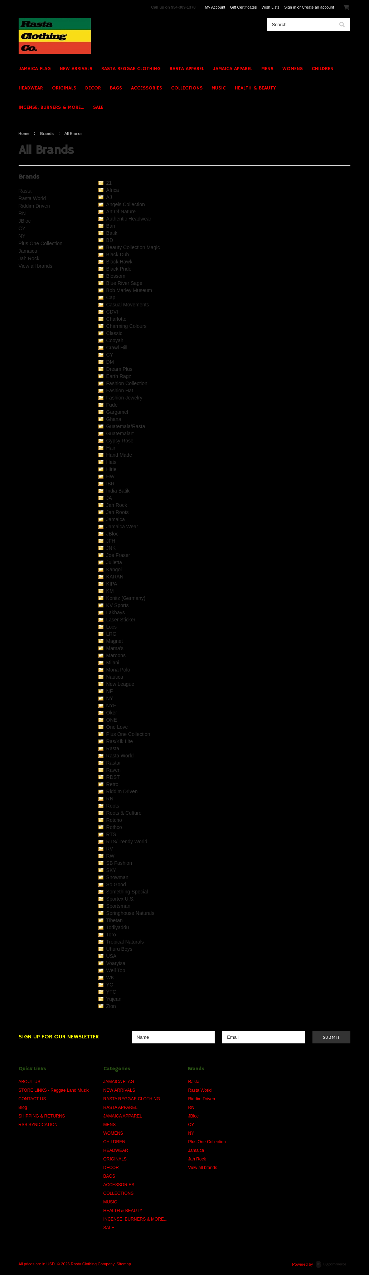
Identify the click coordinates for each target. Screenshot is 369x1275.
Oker (111, 713)
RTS (111, 834)
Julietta (114, 562)
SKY (111, 870)
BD (109, 240)
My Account (215, 7)
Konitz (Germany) (126, 598)
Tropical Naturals (125, 942)
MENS (267, 69)
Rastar (113, 763)
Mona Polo (118, 670)
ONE (111, 720)
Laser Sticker (121, 619)
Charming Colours (126, 326)
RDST (113, 777)
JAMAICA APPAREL (232, 69)
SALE (98, 107)
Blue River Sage (124, 283)
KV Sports (117, 605)
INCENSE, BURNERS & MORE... (51, 107)
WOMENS (292, 69)
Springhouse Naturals (130, 913)
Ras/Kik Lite (119, 741)
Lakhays (115, 612)
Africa (112, 190)
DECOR (93, 88)
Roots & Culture (124, 813)
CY (22, 228)
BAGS (116, 88)
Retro (112, 784)
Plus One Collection (41, 243)
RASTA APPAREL (187, 69)
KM (110, 591)
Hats (111, 462)
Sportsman (118, 906)
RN (22, 213)
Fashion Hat (119, 390)
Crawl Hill (116, 347)
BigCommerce (333, 1265)
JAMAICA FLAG (35, 69)
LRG (111, 634)
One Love (117, 727)
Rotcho (114, 820)
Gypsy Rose (119, 440)
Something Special (127, 892)
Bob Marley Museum (129, 290)
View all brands (36, 266)
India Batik (118, 491)
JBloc (25, 221)
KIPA (111, 584)
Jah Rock (29, 258)
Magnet (114, 641)
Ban (110, 226)
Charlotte (116, 319)
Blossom (116, 276)
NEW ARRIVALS (76, 69)
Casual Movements (127, 304)
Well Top (115, 970)
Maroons (116, 655)
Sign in (290, 7)
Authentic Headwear (128, 219)
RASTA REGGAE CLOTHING (131, 69)
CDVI (112, 312)
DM (110, 362)
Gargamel (117, 412)
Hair (111, 448)
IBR (110, 483)
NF (109, 691)
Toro (111, 934)
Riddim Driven (34, 206)
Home (24, 133)
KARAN (114, 577)
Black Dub (117, 254)
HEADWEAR (31, 88)
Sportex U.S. (120, 899)
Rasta (25, 191)
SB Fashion (119, 863)
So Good (116, 884)
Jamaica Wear (122, 526)
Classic (114, 333)
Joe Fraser (118, 555)
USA (111, 956)
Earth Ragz (118, 376)
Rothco (114, 827)
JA (109, 498)
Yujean (114, 999)
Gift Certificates (243, 7)
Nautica (114, 677)
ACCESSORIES (146, 88)
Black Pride (119, 269)
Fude (112, 405)
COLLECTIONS (187, 88)
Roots (113, 806)
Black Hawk (119, 262)
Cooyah (114, 340)
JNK (111, 548)
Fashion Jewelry (124, 398)
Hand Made (119, 455)
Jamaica (28, 251)
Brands (47, 133)
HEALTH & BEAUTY (255, 88)
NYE (111, 705)
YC (109, 985)
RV (109, 849)
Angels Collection (125, 204)
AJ (109, 197)
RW (110, 856)
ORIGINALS (64, 88)
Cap (111, 297)
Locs (111, 627)
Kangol (114, 569)
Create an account (318, 7)
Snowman (117, 877)
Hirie (111, 469)
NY (22, 236)
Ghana (113, 419)
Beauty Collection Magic (133, 247)
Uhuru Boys (119, 949)
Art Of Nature (121, 211)
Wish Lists (271, 7)
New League (120, 684)
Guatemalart (120, 433)
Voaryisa (116, 963)
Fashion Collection (126, 383)
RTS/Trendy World (126, 841)
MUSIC (219, 88)
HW (110, 476)
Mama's (115, 648)
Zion (111, 1006)
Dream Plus (119, 369)
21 (109, 183)
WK (110, 977)
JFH (111, 541)
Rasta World (32, 198)
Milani (113, 662)
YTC (111, 992)
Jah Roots (117, 512)
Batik (111, 233)
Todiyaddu (117, 927)
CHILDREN (323, 69)
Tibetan (114, 920)
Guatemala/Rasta (125, 426)
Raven (113, 770)
